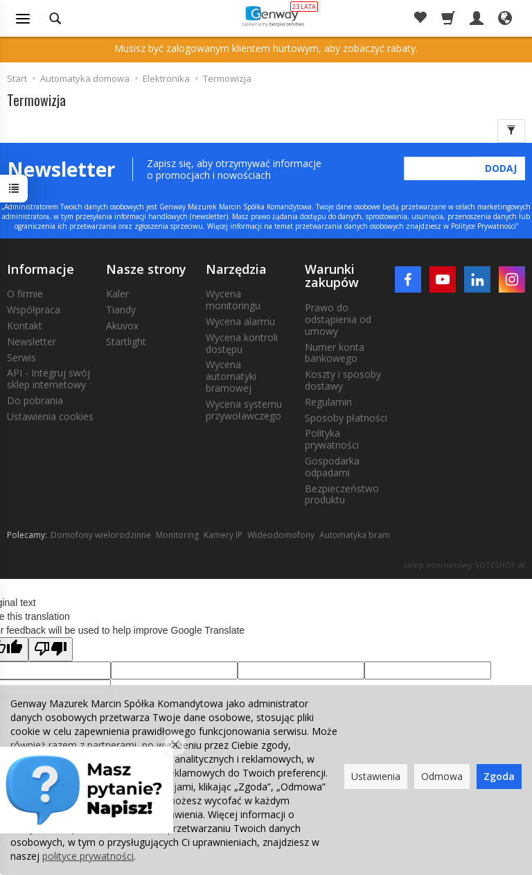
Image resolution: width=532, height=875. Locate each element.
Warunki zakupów (332, 276)
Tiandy (121, 309)
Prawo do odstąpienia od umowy (338, 319)
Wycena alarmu (240, 321)
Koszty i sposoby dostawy (343, 379)
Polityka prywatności (332, 438)
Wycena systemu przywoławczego (244, 409)
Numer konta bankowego (334, 352)
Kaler (117, 293)
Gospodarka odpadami (332, 466)
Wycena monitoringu (233, 299)
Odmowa (442, 776)
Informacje (40, 269)
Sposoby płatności (346, 417)
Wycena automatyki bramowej (231, 376)
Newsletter (31, 341)
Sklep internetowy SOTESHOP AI (464, 565)
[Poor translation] (50, 649)
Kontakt (24, 325)
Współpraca (33, 309)
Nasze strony (146, 269)
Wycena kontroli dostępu (242, 343)
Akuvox (122, 325)
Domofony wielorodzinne (101, 535)
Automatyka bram (354, 535)
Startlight (126, 341)
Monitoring (177, 535)
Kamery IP (223, 535)
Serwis (21, 357)
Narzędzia (236, 269)
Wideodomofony (280, 535)
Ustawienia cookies (50, 416)
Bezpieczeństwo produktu (342, 494)
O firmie (25, 293)
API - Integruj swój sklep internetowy (48, 378)
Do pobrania (35, 400)
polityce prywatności (88, 856)
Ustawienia (375, 776)
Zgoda (499, 776)
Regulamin (328, 401)
